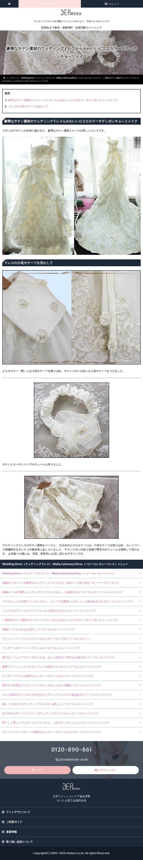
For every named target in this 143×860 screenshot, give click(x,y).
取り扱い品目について (19, 841)
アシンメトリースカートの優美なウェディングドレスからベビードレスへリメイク (51, 732)
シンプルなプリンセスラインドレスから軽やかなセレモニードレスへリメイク (49, 610)
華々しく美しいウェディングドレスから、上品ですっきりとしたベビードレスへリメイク (55, 722)
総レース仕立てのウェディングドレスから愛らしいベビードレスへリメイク (47, 704)
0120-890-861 (71, 749)
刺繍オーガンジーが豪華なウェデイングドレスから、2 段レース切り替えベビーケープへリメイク (60, 582)
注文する (51, 4)
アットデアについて (18, 812)
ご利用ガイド (14, 822)
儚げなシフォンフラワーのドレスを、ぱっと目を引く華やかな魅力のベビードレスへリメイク (58, 657)
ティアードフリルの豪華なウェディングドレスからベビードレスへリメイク (47, 676)
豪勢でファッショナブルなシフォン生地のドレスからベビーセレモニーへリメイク (51, 666)
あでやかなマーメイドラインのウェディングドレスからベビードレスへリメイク (50, 713)
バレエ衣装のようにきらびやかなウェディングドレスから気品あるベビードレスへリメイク (57, 694)
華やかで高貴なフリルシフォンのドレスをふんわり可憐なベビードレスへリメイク (51, 685)
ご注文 (39, 770)
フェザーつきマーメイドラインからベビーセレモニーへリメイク (41, 648)
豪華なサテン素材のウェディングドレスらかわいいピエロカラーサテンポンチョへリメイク (63, 100)
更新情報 (11, 832)
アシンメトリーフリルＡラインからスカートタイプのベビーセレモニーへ (46, 638)
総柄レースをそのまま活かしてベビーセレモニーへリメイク (38, 629)
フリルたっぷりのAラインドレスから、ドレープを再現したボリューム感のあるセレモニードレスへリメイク (67, 601)
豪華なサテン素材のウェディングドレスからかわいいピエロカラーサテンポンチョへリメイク (61, 620)
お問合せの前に (107, 770)
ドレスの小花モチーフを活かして (28, 106)
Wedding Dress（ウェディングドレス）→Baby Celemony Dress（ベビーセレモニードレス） (59, 573)
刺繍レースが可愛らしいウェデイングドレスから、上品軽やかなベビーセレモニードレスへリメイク (62, 592)
